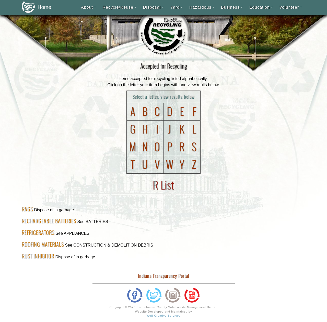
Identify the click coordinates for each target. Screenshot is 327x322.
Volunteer (289, 7)
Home (35, 7)
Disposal (152, 7)
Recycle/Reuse (117, 7)
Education (259, 7)
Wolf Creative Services (163, 315)
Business (230, 7)
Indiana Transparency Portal (163, 275)
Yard (175, 7)
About (87, 7)
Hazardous (200, 7)
